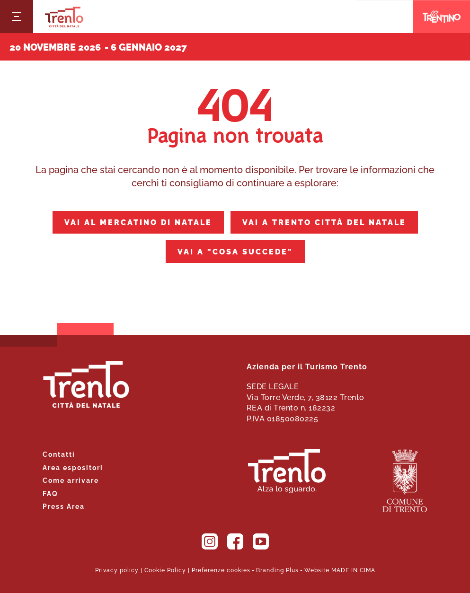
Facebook (235, 541)
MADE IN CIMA (353, 570)
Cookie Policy (165, 570)
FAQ (50, 492)
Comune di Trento (404, 480)
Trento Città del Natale (64, 16)
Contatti (59, 453)
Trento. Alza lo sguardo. (287, 471)
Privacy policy (117, 570)
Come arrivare (71, 479)
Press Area (64, 505)
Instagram (210, 541)
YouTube (261, 541)
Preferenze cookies (221, 570)
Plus (292, 570)
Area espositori (73, 466)
